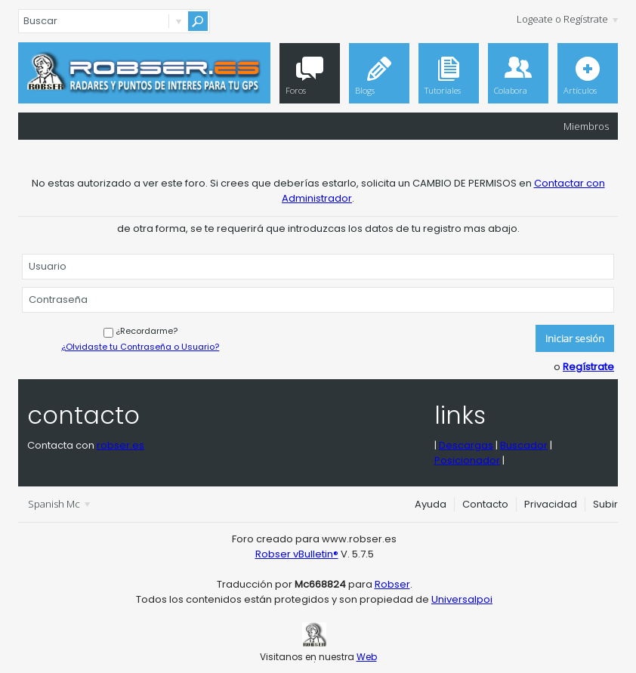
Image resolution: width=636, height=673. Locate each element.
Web (367, 656)
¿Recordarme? (140, 331)
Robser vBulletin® (296, 554)
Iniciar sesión (574, 338)
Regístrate (588, 367)
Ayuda (430, 504)
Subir (605, 504)
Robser (392, 584)
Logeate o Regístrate (567, 19)
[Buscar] (114, 21)
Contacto (485, 504)
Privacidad (550, 504)
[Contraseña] (318, 300)
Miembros (586, 126)
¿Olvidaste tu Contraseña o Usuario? (140, 346)
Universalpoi (461, 599)
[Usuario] (318, 266)
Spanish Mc (59, 504)
